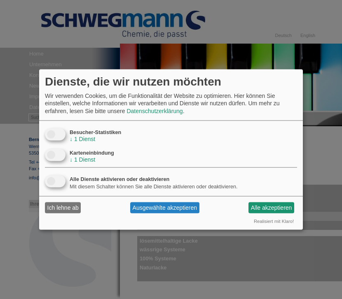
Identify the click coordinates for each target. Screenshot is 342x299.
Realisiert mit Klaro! (274, 220)
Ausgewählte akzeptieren (165, 207)
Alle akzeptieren (271, 207)
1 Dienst (82, 138)
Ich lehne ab (63, 207)
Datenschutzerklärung (154, 110)
